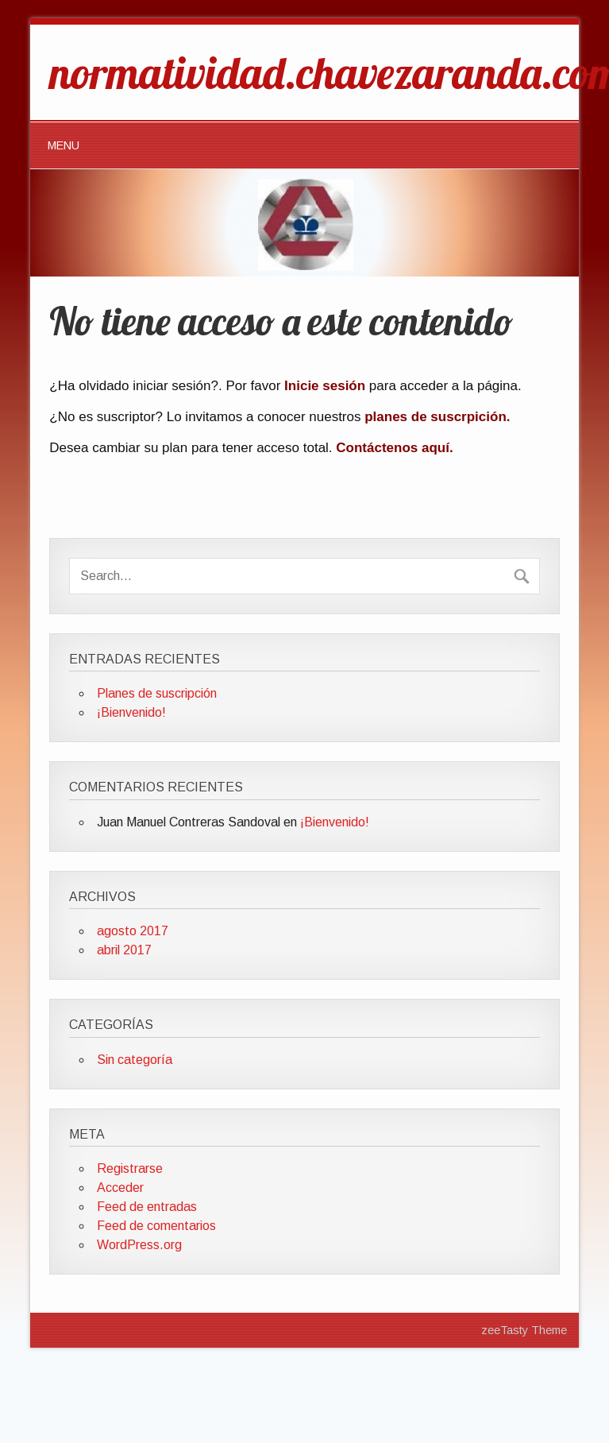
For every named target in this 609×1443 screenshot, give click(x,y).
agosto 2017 (132, 931)
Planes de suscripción (157, 693)
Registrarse (130, 1168)
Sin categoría (134, 1059)
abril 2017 (124, 950)
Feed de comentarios (156, 1225)
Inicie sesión (324, 385)
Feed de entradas (147, 1206)
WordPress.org (139, 1245)
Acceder (120, 1187)
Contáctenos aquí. (394, 447)
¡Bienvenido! (131, 712)
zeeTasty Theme (524, 1330)
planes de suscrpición (435, 416)
